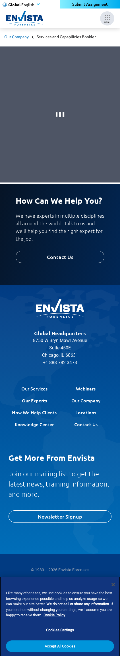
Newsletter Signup (60, 516)
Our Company (16, 36)
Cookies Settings (60, 635)
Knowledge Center (34, 424)
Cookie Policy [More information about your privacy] (54, 621)
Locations (85, 412)
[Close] (113, 590)
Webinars (86, 388)
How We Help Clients (34, 412)
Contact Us (60, 257)
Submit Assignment (90, 4)
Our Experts (34, 400)
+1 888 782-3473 (60, 362)
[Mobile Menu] (107, 18)
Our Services (34, 388)
